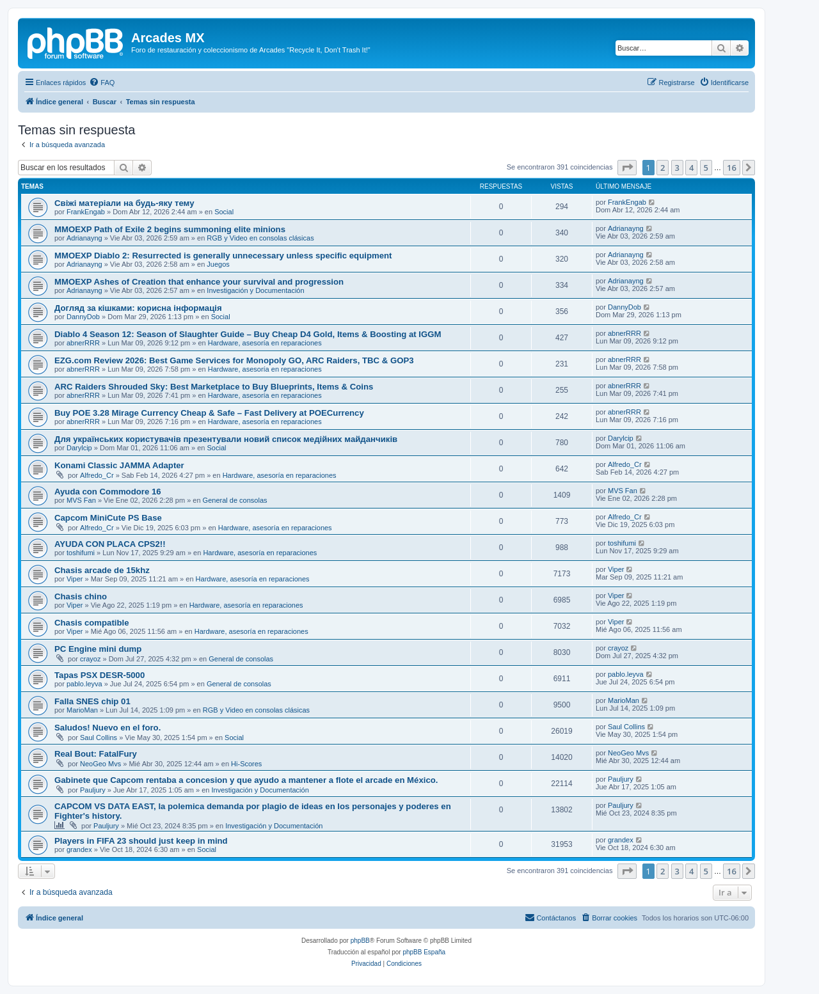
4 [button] (691, 167)
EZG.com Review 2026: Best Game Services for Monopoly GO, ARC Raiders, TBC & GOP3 (234, 360)
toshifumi (81, 552)
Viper (75, 579)
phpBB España (423, 952)
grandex (79, 849)
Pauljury (93, 790)
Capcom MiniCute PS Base (108, 518)
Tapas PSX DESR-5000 (99, 675)
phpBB (360, 940)
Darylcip (79, 448)
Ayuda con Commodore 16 (107, 491)
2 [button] (662, 167)
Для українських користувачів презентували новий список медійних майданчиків (225, 439)
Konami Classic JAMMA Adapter (119, 465)
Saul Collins (98, 737)
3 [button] (677, 167)
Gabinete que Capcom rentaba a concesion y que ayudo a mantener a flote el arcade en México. (246, 780)
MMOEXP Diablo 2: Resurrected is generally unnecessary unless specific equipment (223, 255)
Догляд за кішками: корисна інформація (138, 308)
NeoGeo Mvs (100, 764)
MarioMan (82, 710)
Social (224, 212)
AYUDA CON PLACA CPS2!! (110, 544)
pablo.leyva (84, 684)
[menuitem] (102, 82)
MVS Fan (81, 500)
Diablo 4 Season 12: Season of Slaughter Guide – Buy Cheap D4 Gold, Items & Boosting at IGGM (247, 334)
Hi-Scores (246, 764)
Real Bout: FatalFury (95, 754)
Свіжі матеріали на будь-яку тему (124, 203)
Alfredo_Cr (97, 475)
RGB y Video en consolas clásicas (260, 238)
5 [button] (706, 167)
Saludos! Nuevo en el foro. (107, 727)
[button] (627, 167)
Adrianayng (84, 238)
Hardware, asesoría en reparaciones (265, 343)
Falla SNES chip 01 (92, 701)
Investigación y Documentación (255, 290)
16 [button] (731, 167)
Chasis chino (80, 596)
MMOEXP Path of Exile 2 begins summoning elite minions (169, 229)
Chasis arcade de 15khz (102, 570)
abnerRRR (83, 343)
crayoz (90, 659)
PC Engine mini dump (97, 649)
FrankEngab (86, 212)
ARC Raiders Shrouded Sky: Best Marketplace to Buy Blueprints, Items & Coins (213, 386)
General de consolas (235, 500)
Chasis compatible (91, 622)
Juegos (218, 264)
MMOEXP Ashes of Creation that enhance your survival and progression (199, 282)
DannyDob (83, 316)
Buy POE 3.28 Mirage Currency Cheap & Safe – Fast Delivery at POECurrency (209, 413)
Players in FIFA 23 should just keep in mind (141, 841)
